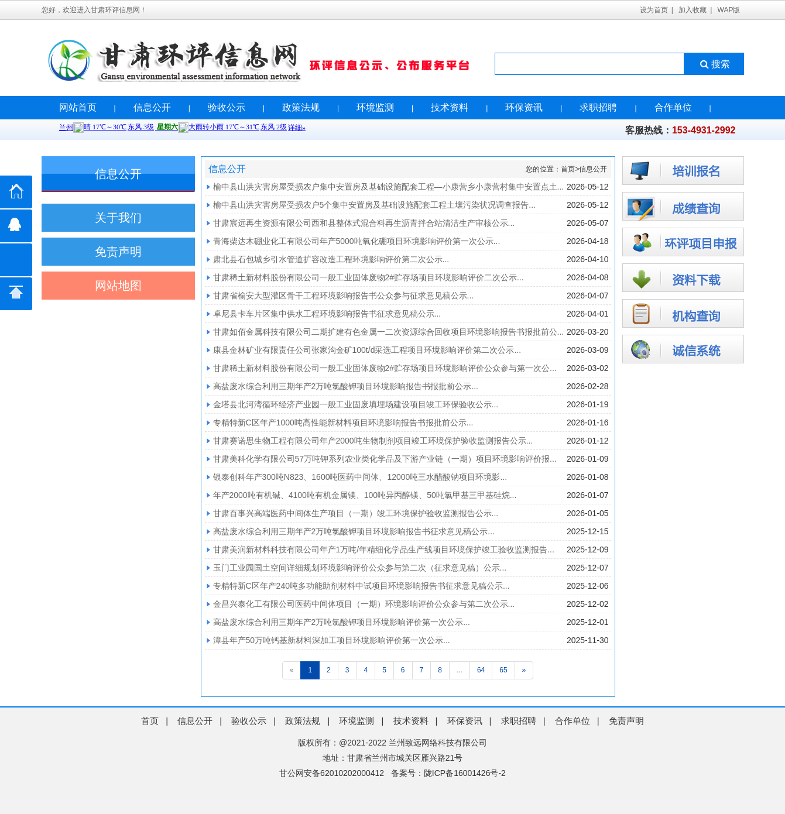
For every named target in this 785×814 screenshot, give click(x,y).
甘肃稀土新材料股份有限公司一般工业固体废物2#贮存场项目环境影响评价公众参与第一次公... (385, 368)
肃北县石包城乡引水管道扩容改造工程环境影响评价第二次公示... (331, 259)
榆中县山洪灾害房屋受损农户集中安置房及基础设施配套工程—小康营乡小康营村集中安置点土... (388, 186)
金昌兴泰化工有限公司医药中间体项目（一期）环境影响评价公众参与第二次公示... (364, 604)
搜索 (714, 64)
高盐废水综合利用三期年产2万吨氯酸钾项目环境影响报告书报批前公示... (345, 386)
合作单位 (673, 107)
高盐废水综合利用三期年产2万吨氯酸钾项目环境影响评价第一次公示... (341, 622)
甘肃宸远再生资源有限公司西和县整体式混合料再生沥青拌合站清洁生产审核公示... (364, 223)
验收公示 (226, 107)
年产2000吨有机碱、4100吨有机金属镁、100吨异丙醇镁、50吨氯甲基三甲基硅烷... (365, 495)
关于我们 (118, 217)
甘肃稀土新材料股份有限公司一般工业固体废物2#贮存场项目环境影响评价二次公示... (368, 277)
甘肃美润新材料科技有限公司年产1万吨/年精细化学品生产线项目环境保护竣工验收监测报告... (383, 549)
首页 (568, 169)
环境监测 (375, 107)
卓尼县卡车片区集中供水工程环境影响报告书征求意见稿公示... (327, 313)
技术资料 (449, 107)
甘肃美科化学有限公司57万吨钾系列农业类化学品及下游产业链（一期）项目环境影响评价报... (385, 458)
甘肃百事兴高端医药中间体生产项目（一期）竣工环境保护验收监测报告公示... (356, 513)
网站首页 (78, 107)
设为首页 (654, 10)
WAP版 (729, 10)
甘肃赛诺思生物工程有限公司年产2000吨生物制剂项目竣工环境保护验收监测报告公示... (373, 440)
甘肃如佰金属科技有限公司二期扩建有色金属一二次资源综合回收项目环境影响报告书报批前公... (388, 331)
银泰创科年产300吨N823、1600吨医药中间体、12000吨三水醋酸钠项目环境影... (360, 477)
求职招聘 (598, 107)
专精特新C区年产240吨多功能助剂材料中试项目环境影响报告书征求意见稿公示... (361, 585)
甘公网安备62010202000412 (331, 773)
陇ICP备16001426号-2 (465, 773)
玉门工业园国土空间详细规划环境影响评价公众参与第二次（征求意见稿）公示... (360, 567)
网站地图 (118, 285)
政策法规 (301, 107)
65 (503, 670)
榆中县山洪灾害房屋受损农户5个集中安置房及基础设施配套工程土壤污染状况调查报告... (374, 204)
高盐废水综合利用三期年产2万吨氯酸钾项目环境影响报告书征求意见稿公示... (354, 531)
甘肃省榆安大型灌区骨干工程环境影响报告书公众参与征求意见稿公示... (343, 295)
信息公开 (152, 107)
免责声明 (118, 251)
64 (481, 670)
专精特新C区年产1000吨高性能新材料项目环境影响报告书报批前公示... (343, 422)
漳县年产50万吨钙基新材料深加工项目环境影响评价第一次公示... (331, 640)
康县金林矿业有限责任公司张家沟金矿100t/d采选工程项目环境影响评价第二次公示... (367, 350)
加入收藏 (692, 10)
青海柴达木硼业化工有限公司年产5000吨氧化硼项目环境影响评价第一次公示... (357, 241)
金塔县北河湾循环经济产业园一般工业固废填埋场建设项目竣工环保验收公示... (356, 404)
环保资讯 (524, 107)
